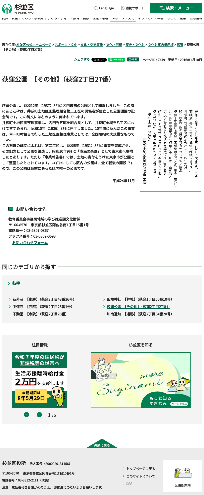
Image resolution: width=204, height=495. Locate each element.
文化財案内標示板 (161, 33)
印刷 (134, 48)
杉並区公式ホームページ (33, 33)
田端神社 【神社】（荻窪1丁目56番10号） (140, 287)
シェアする (82, 48)
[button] (104, 7)
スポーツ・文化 (66, 33)
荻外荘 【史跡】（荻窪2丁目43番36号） (44, 287)
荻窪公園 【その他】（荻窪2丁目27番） (138, 295)
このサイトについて (140, 464)
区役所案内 (183, 473)
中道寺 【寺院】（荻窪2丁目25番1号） (43, 295)
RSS (129, 472)
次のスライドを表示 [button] (39, 403)
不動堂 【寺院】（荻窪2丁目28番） (41, 302)
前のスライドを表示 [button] (26, 403)
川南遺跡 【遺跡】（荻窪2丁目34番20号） (140, 302)
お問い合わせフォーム (30, 230)
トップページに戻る (140, 457)
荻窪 (180, 33)
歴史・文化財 (135, 33)
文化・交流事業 (91, 33)
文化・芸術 (114, 33)
